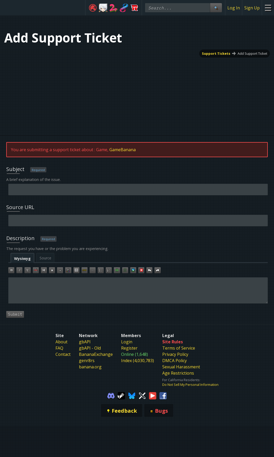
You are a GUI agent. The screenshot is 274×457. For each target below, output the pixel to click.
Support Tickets (216, 53)
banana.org (90, 367)
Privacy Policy (175, 354)
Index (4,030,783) (137, 360)
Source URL (20, 207)
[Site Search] (216, 7)
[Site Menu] (268, 7)
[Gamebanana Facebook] (163, 395)
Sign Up (252, 8)
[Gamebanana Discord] (111, 395)
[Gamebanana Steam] (121, 395)
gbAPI (85, 342)
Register (129, 348)
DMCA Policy (174, 360)
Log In (233, 8)
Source (45, 257)
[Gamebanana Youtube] (152, 395)
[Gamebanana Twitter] (142, 395)
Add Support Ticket (252, 53)
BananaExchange (96, 354)
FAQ (59, 348)
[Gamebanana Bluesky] (132, 395)
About (61, 342)
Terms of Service (178, 348)
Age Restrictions (178, 373)
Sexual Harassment (181, 367)
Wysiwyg (22, 258)
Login (126, 342)
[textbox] (138, 290)
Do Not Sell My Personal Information (190, 384)
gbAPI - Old (90, 348)
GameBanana (122, 150)
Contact (63, 354)
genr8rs (87, 360)
